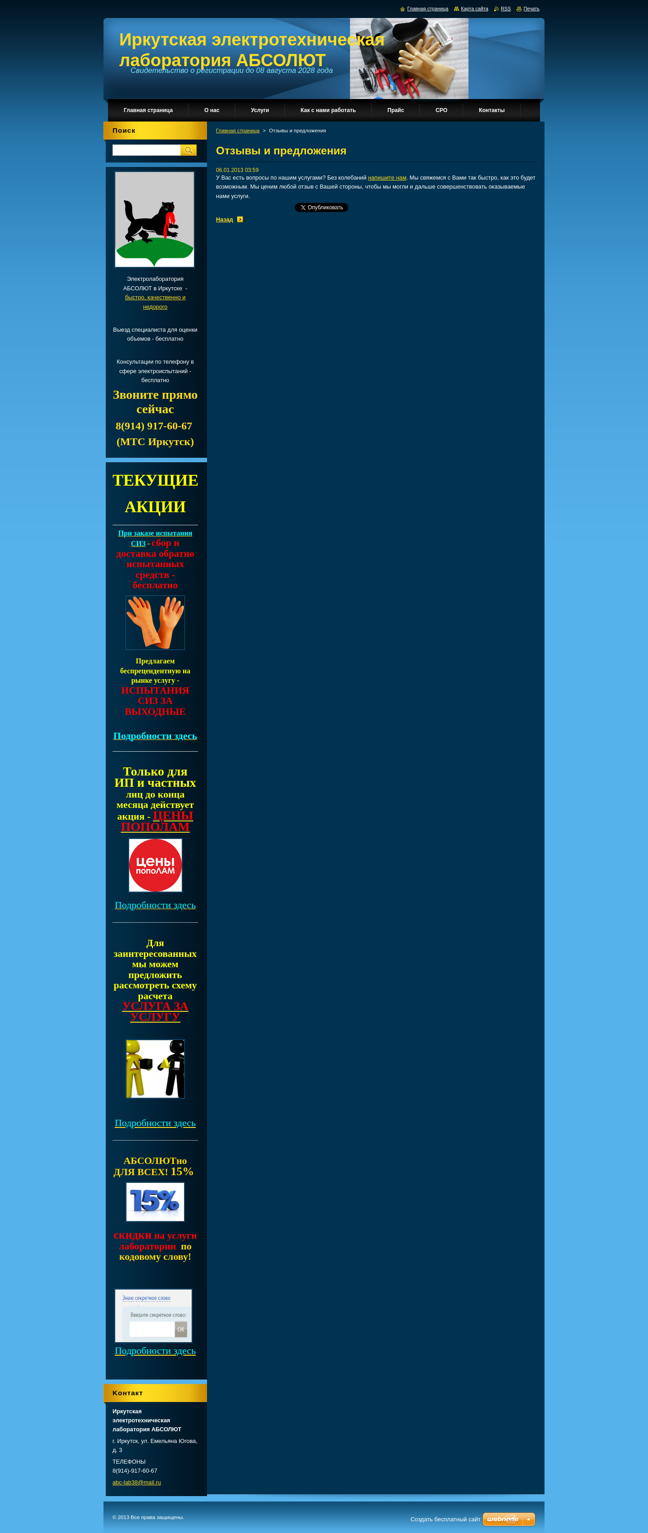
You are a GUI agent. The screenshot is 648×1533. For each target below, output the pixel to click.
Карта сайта (474, 8)
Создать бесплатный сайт (445, 1519)
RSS (506, 8)
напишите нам (387, 177)
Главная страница (238, 130)
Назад (224, 219)
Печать (531, 8)
